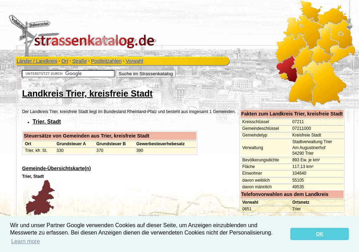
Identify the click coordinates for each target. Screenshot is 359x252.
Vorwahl (134, 61)
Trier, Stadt (47, 122)
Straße (79, 61)
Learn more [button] (25, 241)
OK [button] (320, 234)
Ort (64, 61)
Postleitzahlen (106, 61)
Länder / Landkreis (36, 61)
